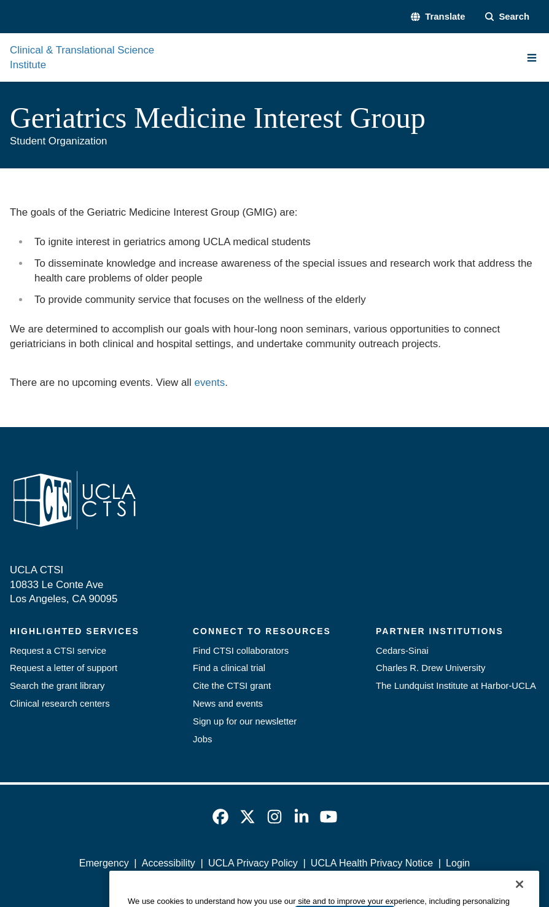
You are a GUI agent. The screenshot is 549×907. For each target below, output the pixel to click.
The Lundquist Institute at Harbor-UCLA (456, 686)
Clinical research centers (60, 704)
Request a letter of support (63, 668)
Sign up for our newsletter (245, 721)
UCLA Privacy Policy (253, 863)
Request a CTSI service (58, 651)
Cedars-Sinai (402, 651)
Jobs (202, 739)
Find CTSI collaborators (241, 651)
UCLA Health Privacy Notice (372, 863)
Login (458, 863)
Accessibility (168, 863)
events (210, 382)
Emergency (104, 863)
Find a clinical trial (229, 668)
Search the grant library (57, 686)
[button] (438, 16)
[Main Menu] (531, 57)
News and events (228, 704)
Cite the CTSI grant (232, 686)
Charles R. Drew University (430, 668)
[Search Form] (507, 16)
